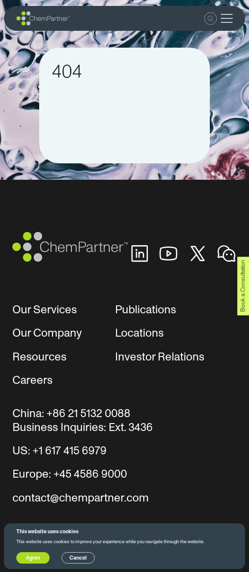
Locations (139, 333)
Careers (32, 380)
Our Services (44, 310)
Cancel (78, 558)
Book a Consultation (243, 286)
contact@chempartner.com (80, 498)
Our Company (47, 333)
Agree (33, 558)
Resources (39, 357)
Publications (145, 310)
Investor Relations (159, 357)
